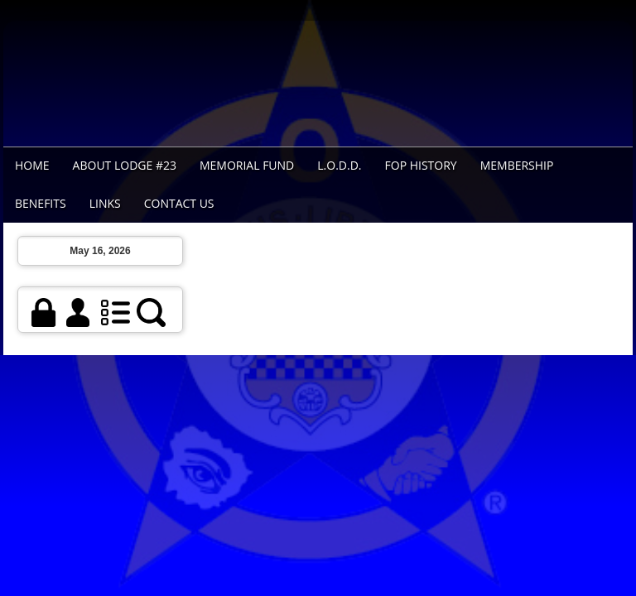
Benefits (40, 203)
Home (32, 165)
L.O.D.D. (339, 165)
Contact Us (179, 203)
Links (105, 203)
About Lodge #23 (124, 165)
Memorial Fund (247, 165)
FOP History (421, 165)
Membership (517, 165)
